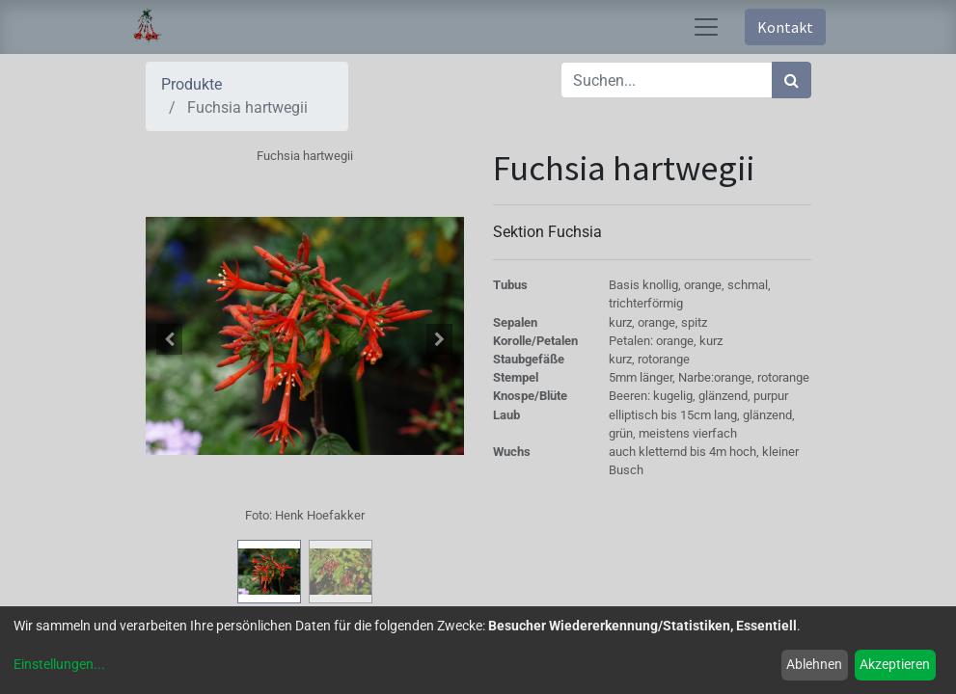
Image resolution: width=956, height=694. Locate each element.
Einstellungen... (59, 664)
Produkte (191, 84)
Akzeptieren (895, 664)
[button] (170, 339)
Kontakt (785, 27)
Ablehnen (814, 664)
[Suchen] (791, 80)
